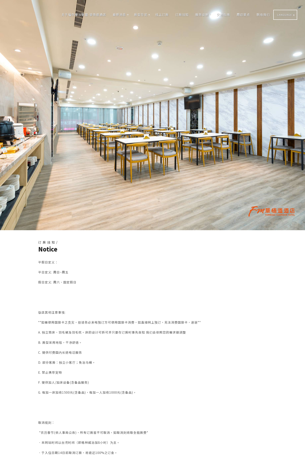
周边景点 (243, 14)
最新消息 (119, 14)
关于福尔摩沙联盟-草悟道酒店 (83, 14)
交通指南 (223, 14)
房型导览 (140, 14)
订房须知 (182, 14)
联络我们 (263, 14)
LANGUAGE (284, 15)
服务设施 (202, 14)
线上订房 (162, 14)
